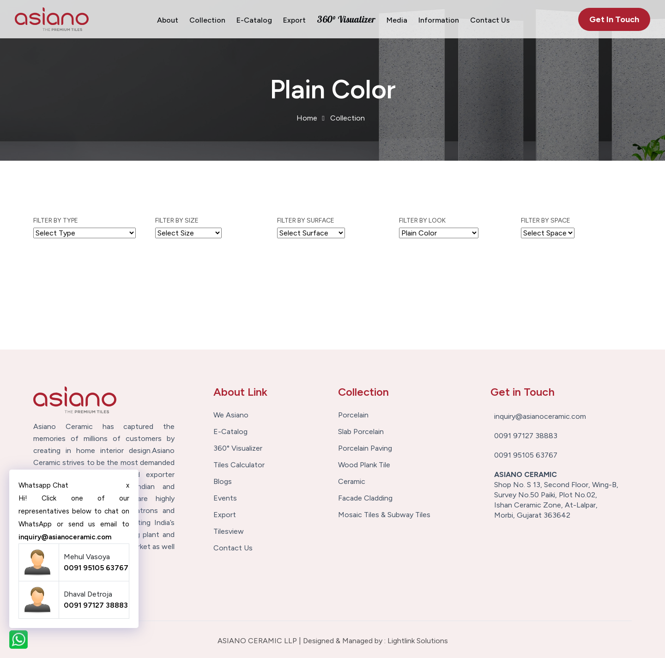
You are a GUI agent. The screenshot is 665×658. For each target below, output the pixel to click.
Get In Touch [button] (614, 19)
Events (225, 498)
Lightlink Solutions (417, 640)
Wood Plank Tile (364, 465)
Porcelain (353, 415)
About (167, 20)
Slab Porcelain (361, 431)
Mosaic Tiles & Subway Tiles (384, 515)
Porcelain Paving (365, 448)
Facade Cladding (365, 498)
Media (397, 20)
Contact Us (490, 20)
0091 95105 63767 (96, 567)
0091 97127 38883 (96, 605)
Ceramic (351, 481)
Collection (207, 20)
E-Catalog (254, 20)
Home (306, 118)
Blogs (222, 481)
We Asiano (230, 415)
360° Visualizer (346, 19)
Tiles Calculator (239, 465)
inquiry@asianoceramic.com (64, 537)
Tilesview (228, 531)
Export (294, 20)
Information (438, 20)
